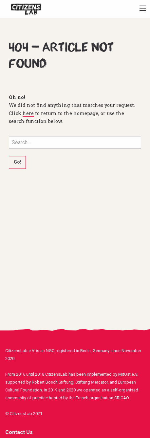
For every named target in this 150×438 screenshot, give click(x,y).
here (28, 113)
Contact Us (19, 432)
